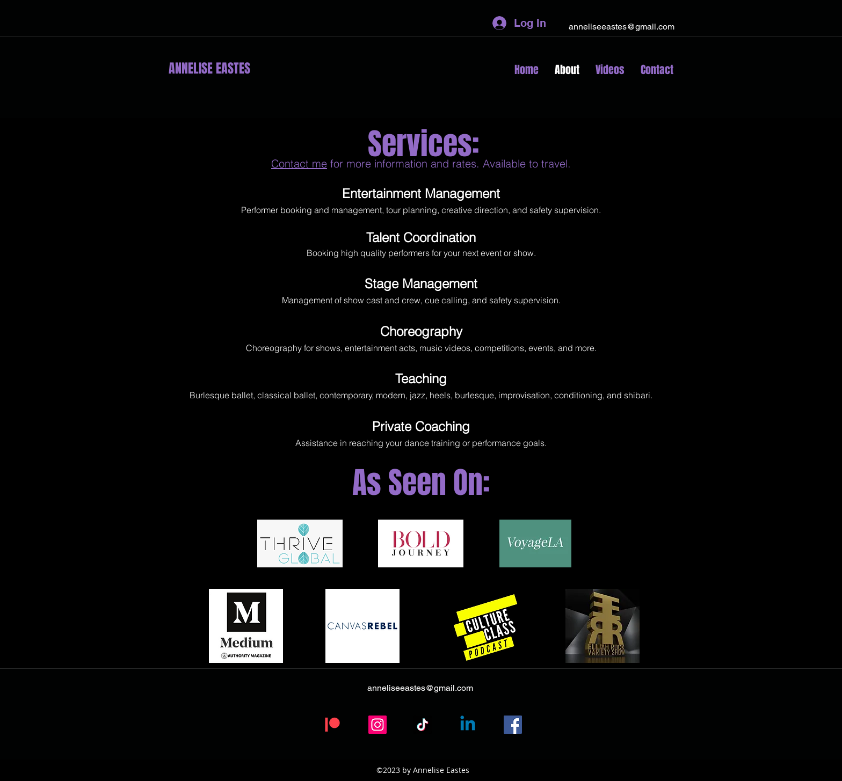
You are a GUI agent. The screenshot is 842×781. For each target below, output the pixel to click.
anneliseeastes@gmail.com (621, 26)
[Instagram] (377, 725)
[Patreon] (332, 725)
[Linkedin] (468, 725)
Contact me (299, 163)
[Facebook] (513, 725)
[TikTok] (422, 725)
